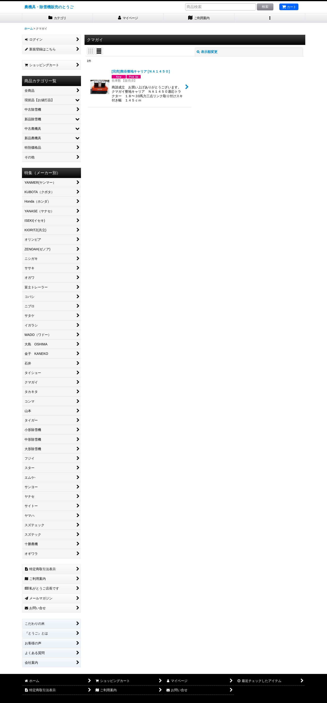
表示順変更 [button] (207, 52)
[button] (269, 18)
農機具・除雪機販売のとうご (48, 7)
